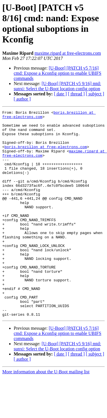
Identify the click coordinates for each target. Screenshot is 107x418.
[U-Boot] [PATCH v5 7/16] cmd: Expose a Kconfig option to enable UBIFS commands (57, 73)
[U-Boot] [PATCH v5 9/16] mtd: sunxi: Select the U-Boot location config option (57, 86)
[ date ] (60, 93)
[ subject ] (95, 93)
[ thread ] (76, 93)
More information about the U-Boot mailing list (46, 413)
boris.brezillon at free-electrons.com (46, 154)
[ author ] (22, 99)
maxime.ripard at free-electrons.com (68, 53)
